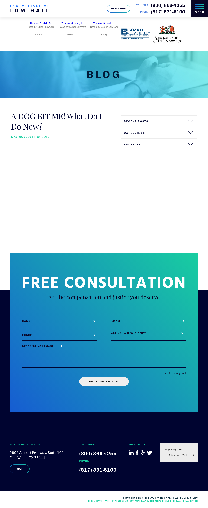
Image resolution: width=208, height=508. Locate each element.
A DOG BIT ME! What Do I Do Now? (56, 121)
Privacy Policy (189, 498)
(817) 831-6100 (168, 12)
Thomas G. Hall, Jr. (41, 23)
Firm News (41, 137)
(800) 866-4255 (168, 5)
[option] (40, 34)
